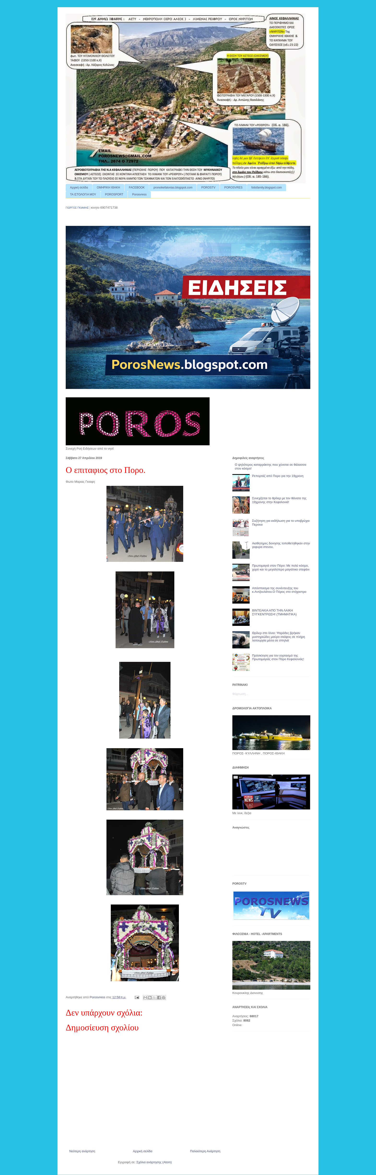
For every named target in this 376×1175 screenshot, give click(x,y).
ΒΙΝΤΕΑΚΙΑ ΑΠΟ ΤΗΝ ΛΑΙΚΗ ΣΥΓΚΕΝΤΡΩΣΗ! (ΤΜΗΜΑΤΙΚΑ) (274, 612)
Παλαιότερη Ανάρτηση (205, 1151)
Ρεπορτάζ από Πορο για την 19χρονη (277, 476)
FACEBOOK (137, 187)
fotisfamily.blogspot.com (266, 187)
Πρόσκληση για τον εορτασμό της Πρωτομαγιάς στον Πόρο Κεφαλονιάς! (278, 657)
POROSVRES (233, 187)
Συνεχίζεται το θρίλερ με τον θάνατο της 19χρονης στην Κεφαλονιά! (279, 500)
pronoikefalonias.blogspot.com (172, 187)
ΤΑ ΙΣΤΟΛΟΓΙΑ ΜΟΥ (83, 194)
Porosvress (139, 194)
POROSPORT (114, 194)
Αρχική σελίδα (79, 187)
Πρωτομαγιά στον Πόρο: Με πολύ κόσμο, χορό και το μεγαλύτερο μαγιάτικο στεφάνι (280, 567)
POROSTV (208, 187)
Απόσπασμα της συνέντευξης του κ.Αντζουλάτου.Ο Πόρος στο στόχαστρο (279, 590)
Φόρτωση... (240, 694)
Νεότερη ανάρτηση (82, 1151)
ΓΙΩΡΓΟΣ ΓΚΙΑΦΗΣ (77, 207)
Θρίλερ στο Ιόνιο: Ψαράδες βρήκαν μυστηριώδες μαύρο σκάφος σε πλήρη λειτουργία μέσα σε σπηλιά (278, 636)
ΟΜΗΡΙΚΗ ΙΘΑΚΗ (108, 187)
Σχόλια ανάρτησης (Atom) (154, 1162)
